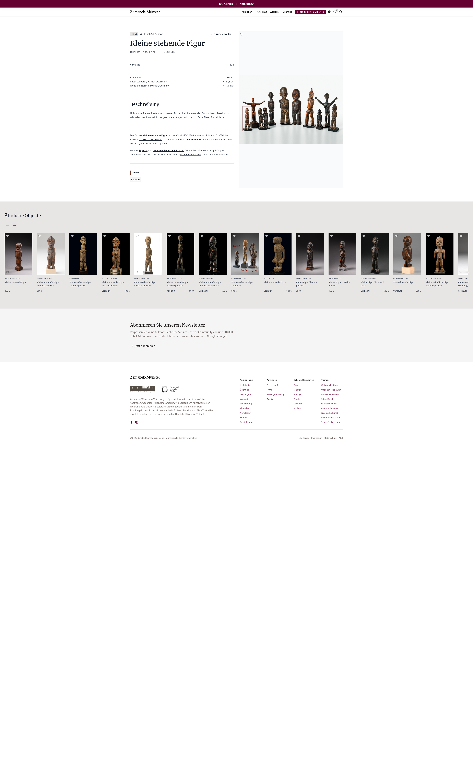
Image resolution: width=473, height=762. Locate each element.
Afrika (135, 172)
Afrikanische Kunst (190, 154)
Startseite (304, 438)
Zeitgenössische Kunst (331, 422)
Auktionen (247, 11)
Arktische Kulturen (330, 394)
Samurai (298, 404)
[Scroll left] (14, 225)
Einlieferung (246, 404)
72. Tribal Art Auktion (151, 34)
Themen (325, 380)
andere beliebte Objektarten (168, 150)
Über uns (287, 11)
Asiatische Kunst (329, 404)
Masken (297, 390)
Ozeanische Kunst (329, 413)
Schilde (297, 408)
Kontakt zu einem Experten (310, 11)
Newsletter (245, 413)
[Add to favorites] (242, 34)
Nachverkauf (247, 3)
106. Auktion (226, 3)
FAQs (269, 390)
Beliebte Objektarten (304, 380)
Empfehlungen (247, 422)
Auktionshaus (246, 380)
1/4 (7, 272)
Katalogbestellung (276, 394)
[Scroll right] (7, 225)
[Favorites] (335, 12)
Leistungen (245, 394)
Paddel (297, 399)
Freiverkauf (261, 11)
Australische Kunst (330, 408)
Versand (244, 399)
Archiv (270, 399)
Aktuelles (274, 11)
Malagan (298, 394)
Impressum (316, 438)
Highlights (245, 385)
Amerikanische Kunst (331, 390)
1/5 (136, 272)
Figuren (143, 150)
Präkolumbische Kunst (331, 417)
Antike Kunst (327, 399)
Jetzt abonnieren (142, 346)
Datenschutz (330, 438)
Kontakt (244, 417)
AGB (341, 438)
